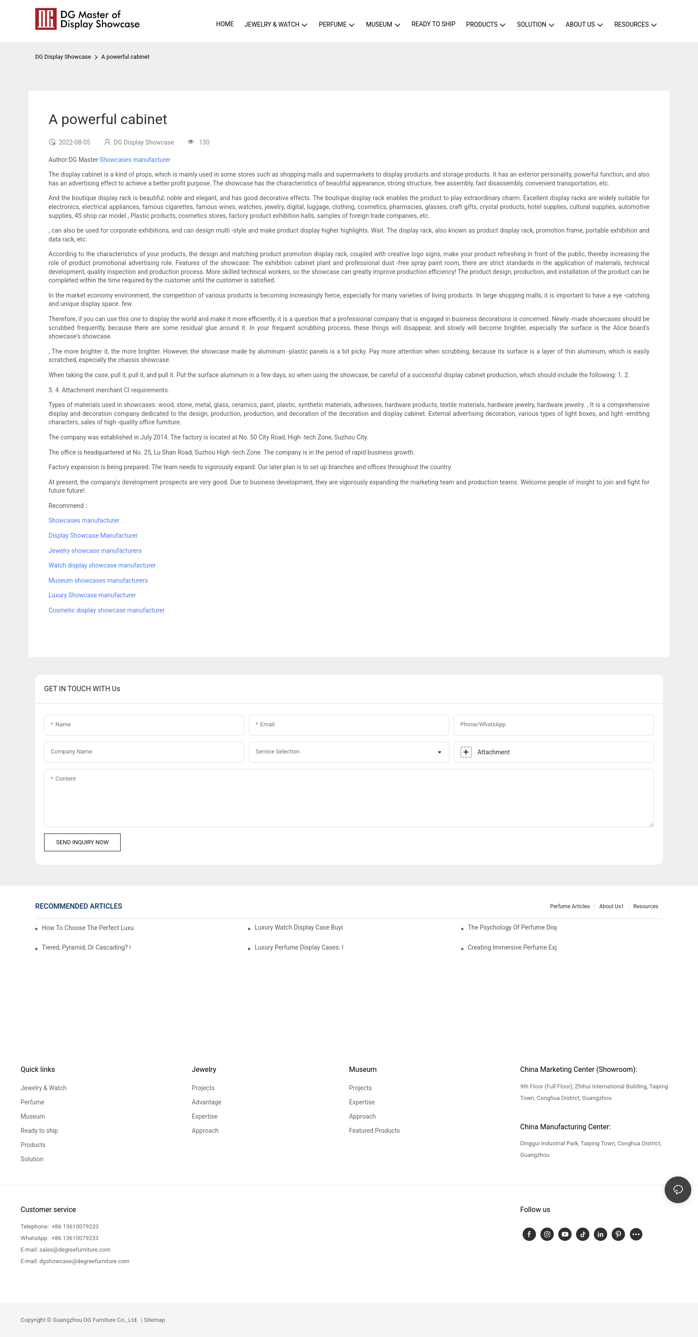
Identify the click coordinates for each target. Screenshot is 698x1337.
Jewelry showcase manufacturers (95, 550)
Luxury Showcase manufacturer (92, 595)
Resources (645, 906)
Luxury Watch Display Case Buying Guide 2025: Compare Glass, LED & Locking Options (299, 927)
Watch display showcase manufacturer (102, 565)
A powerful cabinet (125, 56)
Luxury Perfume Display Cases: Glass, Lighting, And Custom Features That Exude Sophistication (299, 947)
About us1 (611, 906)
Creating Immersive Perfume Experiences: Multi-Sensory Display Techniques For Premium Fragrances (512, 947)
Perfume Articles (570, 906)
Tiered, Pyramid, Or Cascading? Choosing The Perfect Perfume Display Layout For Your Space (86, 947)
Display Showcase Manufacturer (93, 535)
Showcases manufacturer (135, 159)
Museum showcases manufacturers (98, 580)
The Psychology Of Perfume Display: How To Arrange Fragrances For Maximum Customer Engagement (512, 927)
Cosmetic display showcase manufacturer (107, 610)
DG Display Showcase (63, 56)
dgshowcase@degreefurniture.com (85, 1261)
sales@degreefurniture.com (75, 1249)
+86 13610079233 (74, 1226)
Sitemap (153, 1320)
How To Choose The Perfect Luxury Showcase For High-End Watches (88, 927)
